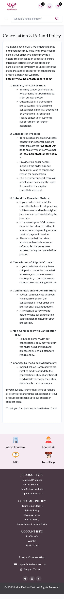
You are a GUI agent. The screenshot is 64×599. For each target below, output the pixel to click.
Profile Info (32, 536)
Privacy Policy (32, 510)
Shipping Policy (32, 514)
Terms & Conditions (32, 505)
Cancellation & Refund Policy (32, 523)
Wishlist (32, 540)
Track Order (32, 545)
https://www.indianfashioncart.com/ (29, 78)
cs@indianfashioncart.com (40, 153)
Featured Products (32, 479)
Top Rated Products (32, 493)
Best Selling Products (32, 488)
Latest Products (32, 484)
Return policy (32, 519)
